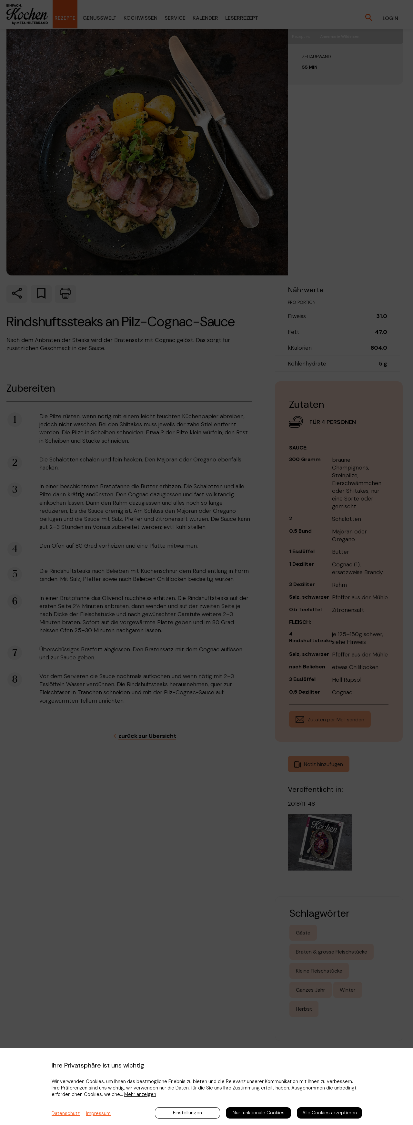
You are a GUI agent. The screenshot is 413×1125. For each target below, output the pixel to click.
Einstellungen (187, 1113)
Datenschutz (66, 1113)
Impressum (98, 1113)
